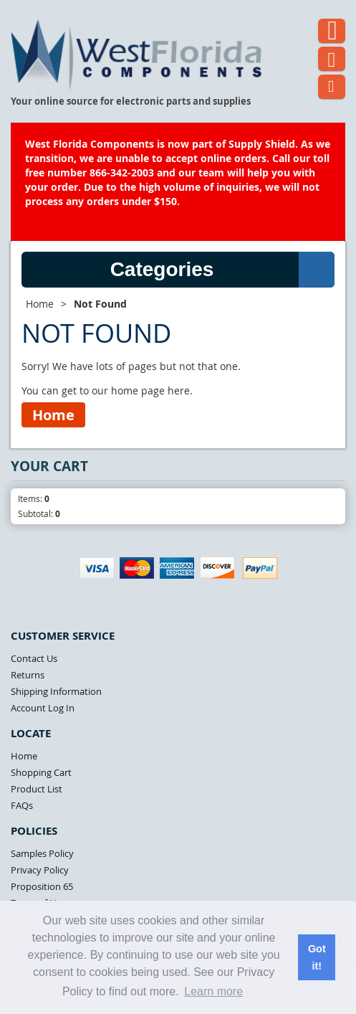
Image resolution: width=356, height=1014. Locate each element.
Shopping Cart (41, 772)
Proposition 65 (42, 886)
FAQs (22, 805)
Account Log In (42, 707)
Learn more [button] (213, 991)
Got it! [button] (317, 957)
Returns (27, 674)
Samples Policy (42, 853)
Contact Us (34, 658)
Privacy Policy (40, 869)
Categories (222, 270)
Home (40, 304)
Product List (36, 788)
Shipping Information (56, 691)
